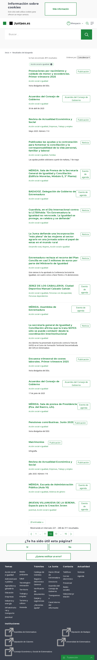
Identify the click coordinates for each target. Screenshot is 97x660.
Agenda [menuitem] (81, 576)
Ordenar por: (71, 57)
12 (51, 534)
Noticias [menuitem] (81, 572)
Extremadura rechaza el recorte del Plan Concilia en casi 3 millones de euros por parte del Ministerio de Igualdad (54, 261)
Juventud (32, 510)
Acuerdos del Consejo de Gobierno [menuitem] (54, 588)
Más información (61, 9)
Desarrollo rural (35, 246)
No (69, 547)
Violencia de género (57, 492)
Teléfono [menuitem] (67, 572)
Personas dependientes (38, 296)
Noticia (85, 142)
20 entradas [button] (37, 523)
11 (46, 534)
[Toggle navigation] (33, 23)
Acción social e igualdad (38, 81)
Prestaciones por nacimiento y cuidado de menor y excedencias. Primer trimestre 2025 (49, 74)
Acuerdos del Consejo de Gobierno (76, 99)
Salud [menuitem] (21, 578)
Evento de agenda (85, 174)
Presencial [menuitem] (67, 583)
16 (66, 534)
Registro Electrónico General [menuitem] (39, 582)
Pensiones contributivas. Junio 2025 (51, 422)
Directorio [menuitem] (52, 581)
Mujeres (45, 246)
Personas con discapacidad (60, 293)
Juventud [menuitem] (8, 617)
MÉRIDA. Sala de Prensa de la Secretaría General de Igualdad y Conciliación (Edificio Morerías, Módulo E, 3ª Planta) (53, 173)
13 (57, 534)
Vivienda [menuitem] (23, 607)
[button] (75, 23)
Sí (27, 547)
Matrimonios (36, 442)
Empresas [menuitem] (9, 596)
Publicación (83, 71)
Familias (52, 155)
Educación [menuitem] (9, 592)
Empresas (53, 126)
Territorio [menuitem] (23, 589)
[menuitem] (20, 632)
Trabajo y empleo (65, 126)
